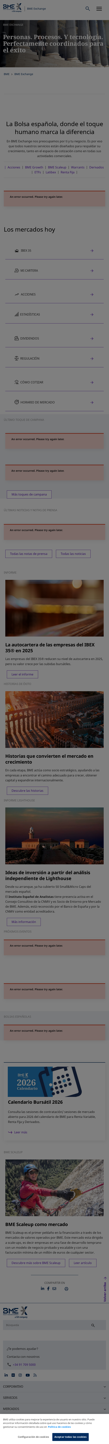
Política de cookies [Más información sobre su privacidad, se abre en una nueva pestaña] (59, 1429)
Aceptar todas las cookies (70, 1439)
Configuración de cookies (33, 1439)
